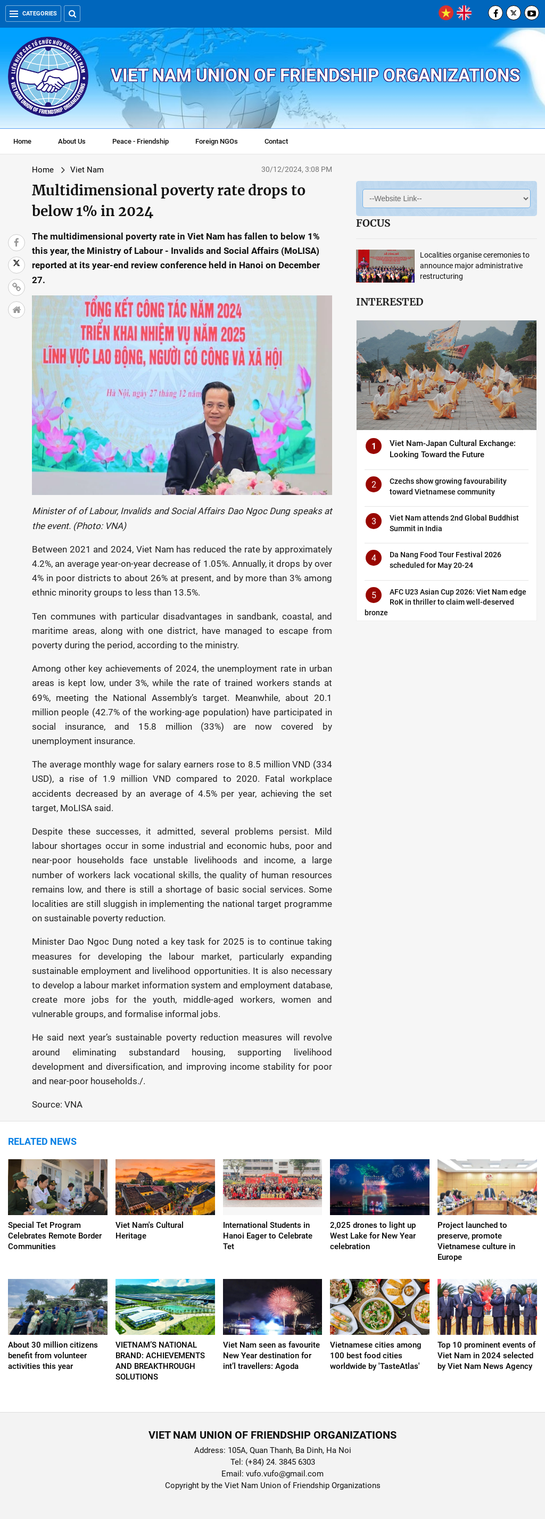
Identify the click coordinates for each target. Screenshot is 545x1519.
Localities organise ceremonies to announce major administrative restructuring (475, 265)
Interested (389, 301)
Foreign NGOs (216, 141)
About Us (72, 141)
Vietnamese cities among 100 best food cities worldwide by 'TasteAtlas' (376, 1355)
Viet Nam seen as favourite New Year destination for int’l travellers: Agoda (271, 1355)
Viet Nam (87, 170)
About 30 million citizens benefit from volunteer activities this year (53, 1355)
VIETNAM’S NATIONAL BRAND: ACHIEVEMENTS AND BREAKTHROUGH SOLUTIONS (160, 1361)
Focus (373, 223)
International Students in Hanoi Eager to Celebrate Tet (267, 1235)
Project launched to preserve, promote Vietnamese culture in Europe (476, 1241)
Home (22, 141)
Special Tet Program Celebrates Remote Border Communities (55, 1235)
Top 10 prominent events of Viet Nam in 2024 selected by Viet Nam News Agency (486, 1355)
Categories (33, 13)
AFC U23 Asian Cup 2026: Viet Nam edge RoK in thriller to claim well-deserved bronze (445, 602)
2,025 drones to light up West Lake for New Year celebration (373, 1235)
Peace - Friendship (140, 141)
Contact (276, 141)
